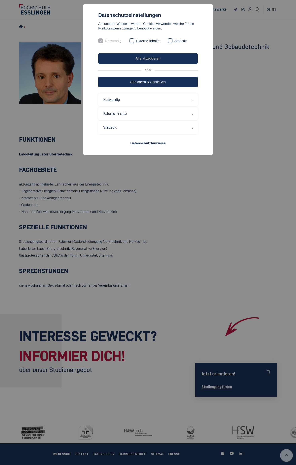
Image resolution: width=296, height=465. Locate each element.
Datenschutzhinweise (148, 143)
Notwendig (113, 41)
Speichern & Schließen (148, 82)
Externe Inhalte (148, 41)
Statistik (180, 41)
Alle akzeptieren (147, 58)
